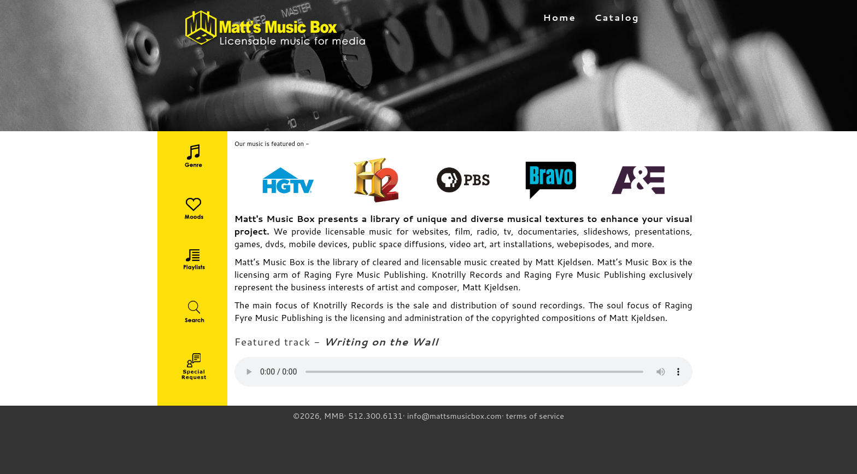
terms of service (535, 416)
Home (559, 17)
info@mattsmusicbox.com (454, 416)
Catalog (616, 17)
